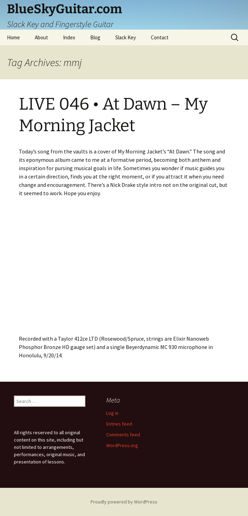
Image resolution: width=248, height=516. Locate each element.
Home (13, 37)
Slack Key (125, 37)
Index (69, 37)
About (41, 37)
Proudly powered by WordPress (124, 502)
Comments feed (123, 434)
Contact (160, 37)
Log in (112, 413)
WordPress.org (122, 445)
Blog (95, 37)
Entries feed (119, 424)
